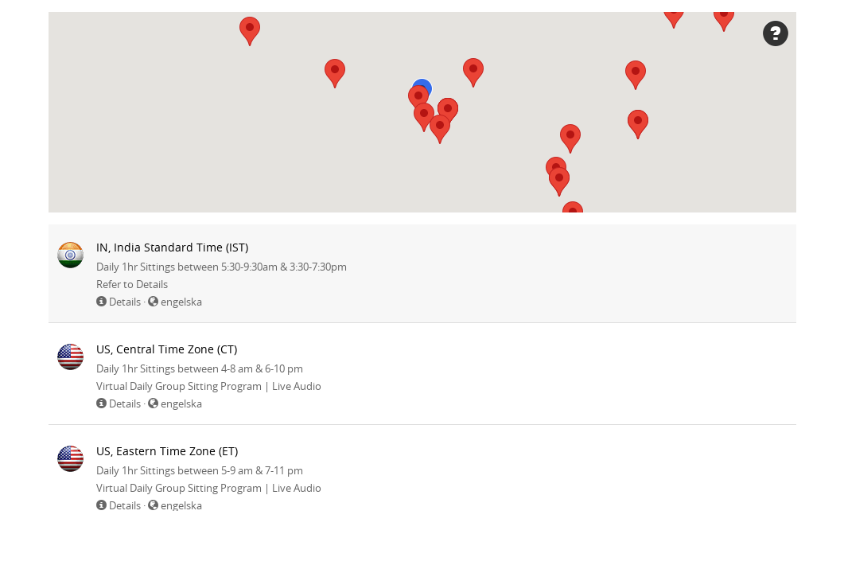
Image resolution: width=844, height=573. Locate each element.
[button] (635, 75)
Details (125, 301)
